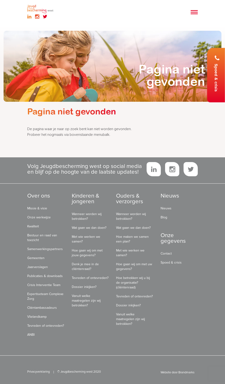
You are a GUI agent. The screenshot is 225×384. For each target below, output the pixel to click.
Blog (164, 217)
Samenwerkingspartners (45, 249)
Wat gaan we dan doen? (89, 228)
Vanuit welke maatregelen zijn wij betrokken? (86, 300)
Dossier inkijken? (84, 287)
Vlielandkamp (37, 317)
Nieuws (166, 208)
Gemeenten (36, 258)
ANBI (31, 335)
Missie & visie (37, 208)
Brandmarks (186, 372)
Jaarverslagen (37, 267)
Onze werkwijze (39, 217)
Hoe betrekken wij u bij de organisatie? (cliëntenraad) (133, 282)
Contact (166, 254)
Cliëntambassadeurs (42, 308)
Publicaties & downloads (45, 276)
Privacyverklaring (38, 372)
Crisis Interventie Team (43, 285)
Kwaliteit (33, 226)
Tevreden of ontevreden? (45, 326)
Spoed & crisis (217, 74)
